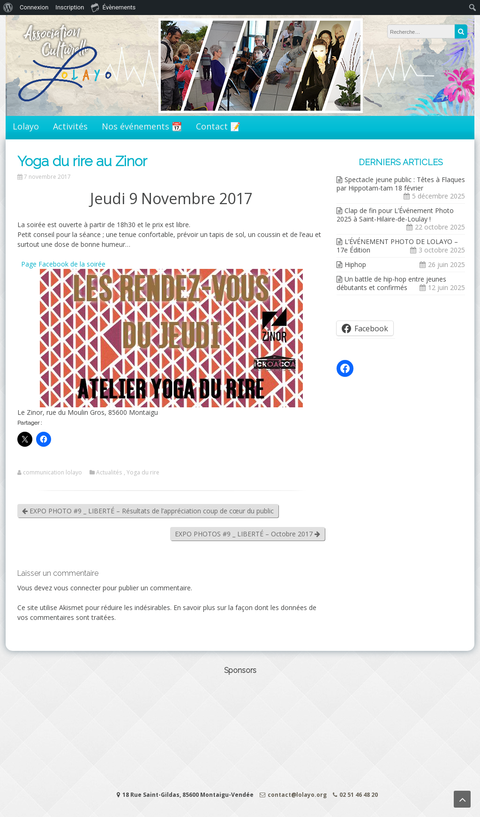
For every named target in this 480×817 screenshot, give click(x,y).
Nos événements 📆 (142, 126)
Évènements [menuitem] (113, 7)
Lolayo (26, 126)
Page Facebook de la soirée (62, 264)
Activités (70, 126)
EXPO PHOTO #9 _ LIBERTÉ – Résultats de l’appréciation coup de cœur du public (148, 510)
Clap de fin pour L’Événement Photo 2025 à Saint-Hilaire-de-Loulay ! (395, 214)
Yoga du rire (143, 472)
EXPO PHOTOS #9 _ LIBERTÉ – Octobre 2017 (247, 533)
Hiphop (355, 264)
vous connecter (77, 587)
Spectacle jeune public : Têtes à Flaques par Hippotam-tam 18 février (401, 183)
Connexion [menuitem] (34, 7)
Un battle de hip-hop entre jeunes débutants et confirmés (391, 283)
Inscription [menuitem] (69, 7)
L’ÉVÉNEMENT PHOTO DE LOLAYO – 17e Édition (397, 245)
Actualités (109, 472)
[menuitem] (8, 7)
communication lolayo (52, 472)
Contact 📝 (218, 126)
